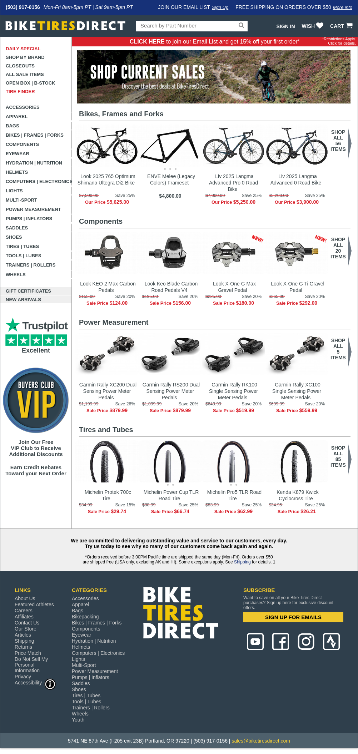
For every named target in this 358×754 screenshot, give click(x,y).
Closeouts (20, 66)
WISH (313, 26)
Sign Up (220, 7)
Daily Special (23, 48)
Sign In (285, 26)
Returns (23, 647)
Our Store (25, 629)
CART (342, 26)
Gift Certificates (28, 291)
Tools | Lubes (23, 255)
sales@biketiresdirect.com (261, 741)
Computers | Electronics (39, 181)
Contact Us (27, 623)
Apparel (17, 116)
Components (22, 144)
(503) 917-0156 (23, 7)
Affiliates (24, 616)
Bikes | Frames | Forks (35, 135)
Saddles (17, 228)
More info (342, 7)
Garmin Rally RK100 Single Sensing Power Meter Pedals (233, 391)
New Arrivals (23, 299)
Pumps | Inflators (29, 218)
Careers (24, 610)
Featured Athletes (34, 604)
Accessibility (35, 682)
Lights (14, 190)
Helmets (17, 172)
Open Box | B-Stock (30, 83)
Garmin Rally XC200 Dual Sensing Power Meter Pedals (107, 391)
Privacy (23, 676)
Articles (23, 635)
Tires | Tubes (22, 246)
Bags (12, 125)
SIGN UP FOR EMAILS (293, 617)
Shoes (14, 237)
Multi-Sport (21, 200)
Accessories (23, 107)
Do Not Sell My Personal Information (31, 664)
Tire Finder (20, 91)
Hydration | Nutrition (34, 163)
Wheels (16, 274)
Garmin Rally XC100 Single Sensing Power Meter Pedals (296, 391)
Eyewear (17, 153)
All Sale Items (25, 74)
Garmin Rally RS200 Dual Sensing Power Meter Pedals (171, 391)
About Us (25, 598)
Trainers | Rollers (30, 265)
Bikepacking (85, 616)
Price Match (28, 653)
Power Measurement (33, 209)
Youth (78, 720)
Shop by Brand (25, 57)
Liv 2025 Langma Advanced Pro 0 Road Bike (233, 182)
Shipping (242, 562)
